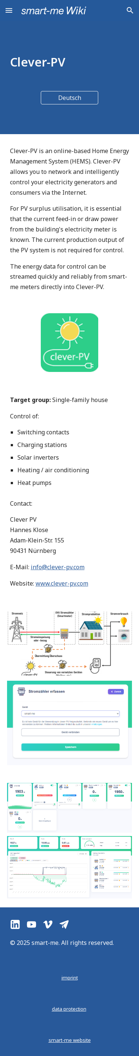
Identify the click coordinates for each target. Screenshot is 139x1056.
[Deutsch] (69, 98)
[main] (69, 62)
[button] (9, 10)
